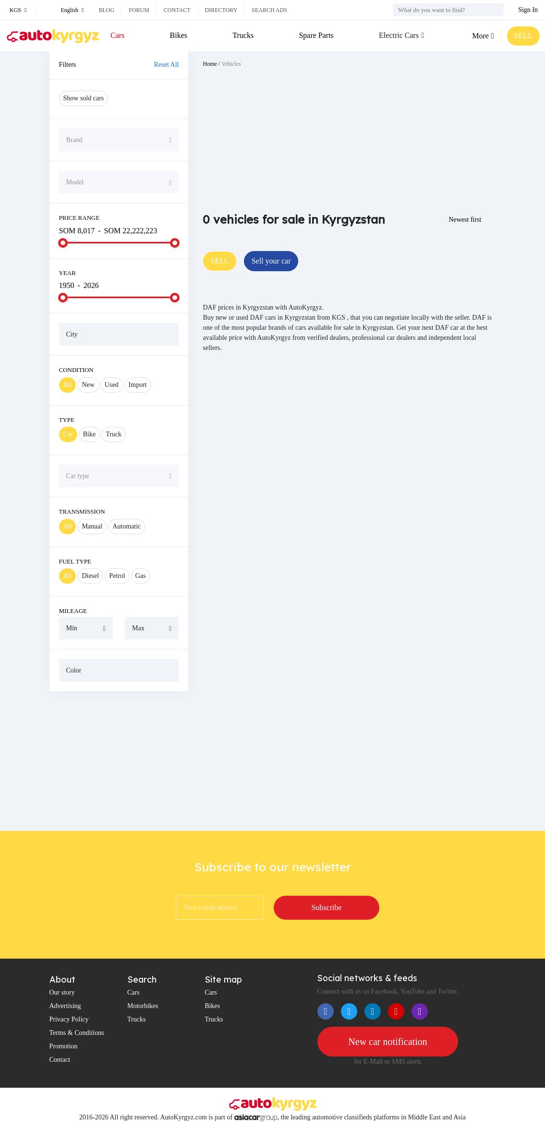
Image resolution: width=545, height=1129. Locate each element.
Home (210, 63)
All (67, 384)
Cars (117, 35)
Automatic (126, 526)
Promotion (63, 1046)
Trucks (243, 35)
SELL (523, 36)
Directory (221, 10)
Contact (177, 10)
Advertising (65, 1005)
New (88, 384)
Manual (92, 526)
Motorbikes (142, 1005)
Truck (113, 434)
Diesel (90, 575)
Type (67, 419)
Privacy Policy (69, 1019)
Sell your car (271, 261)
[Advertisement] (119, 761)
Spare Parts (316, 35)
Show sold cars (83, 98)
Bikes (178, 35)
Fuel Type (75, 561)
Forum (139, 10)
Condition (76, 369)
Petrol (117, 575)
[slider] (63, 243)
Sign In (528, 9)
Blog (106, 10)
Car (68, 434)
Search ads (269, 10)
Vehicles (231, 63)
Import (138, 384)
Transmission (82, 511)
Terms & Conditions (76, 1032)
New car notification (387, 1041)
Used (112, 384)
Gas (140, 575)
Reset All (166, 64)
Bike (89, 434)
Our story (62, 992)
